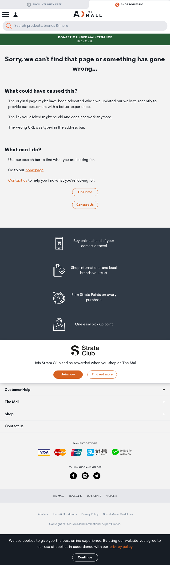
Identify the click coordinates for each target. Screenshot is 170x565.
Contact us (17, 180)
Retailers (42, 514)
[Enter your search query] (85, 26)
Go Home (85, 192)
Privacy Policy (90, 514)
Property (111, 496)
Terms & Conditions (64, 514)
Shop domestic (129, 5)
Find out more (102, 374)
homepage (34, 170)
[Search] (9, 25)
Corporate (94, 496)
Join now (68, 374)
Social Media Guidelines (118, 514)
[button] (5, 14)
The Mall (58, 496)
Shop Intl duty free (44, 5)
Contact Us (85, 205)
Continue (85, 557)
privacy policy (121, 547)
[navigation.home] (87, 14)
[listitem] (85, 243)
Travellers (75, 496)
